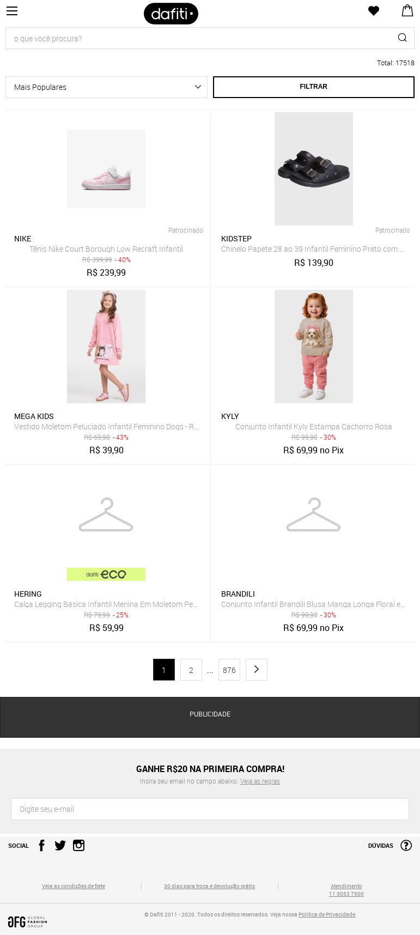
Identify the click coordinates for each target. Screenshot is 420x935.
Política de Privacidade (327, 914)
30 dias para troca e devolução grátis (209, 886)
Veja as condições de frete (73, 886)
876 (229, 670)
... (210, 670)
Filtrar (313, 86)
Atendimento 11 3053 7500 (346, 889)
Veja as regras (260, 780)
